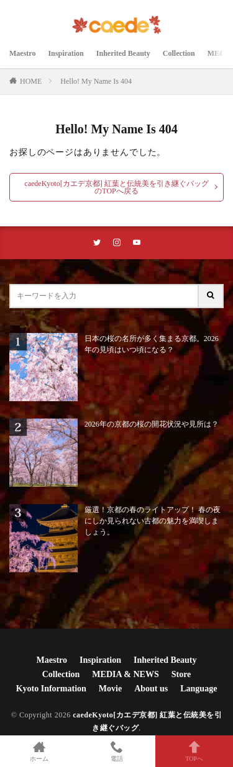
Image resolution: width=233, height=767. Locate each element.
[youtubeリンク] (137, 243)
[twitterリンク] (97, 243)
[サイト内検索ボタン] (211, 296)
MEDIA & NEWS (125, 674)
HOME (31, 81)
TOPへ (194, 751)
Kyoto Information (51, 688)
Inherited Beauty (123, 53)
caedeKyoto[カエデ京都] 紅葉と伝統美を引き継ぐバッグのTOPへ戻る (116, 187)
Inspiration (65, 53)
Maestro (22, 53)
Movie (110, 688)
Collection (179, 53)
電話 (116, 751)
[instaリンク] (117, 243)
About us (151, 688)
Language (198, 688)
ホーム (39, 751)
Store (181, 674)
